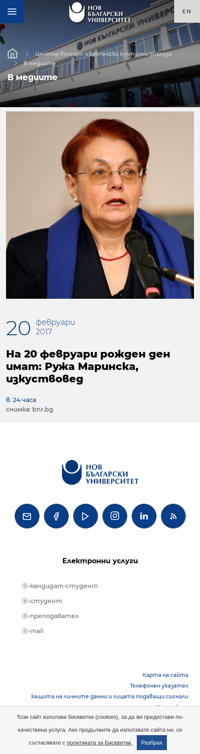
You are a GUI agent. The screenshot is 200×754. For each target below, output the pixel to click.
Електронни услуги (100, 561)
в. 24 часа (21, 400)
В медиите (40, 63)
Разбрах (152, 742)
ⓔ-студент (42, 601)
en (187, 11)
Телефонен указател (159, 685)
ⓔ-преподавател (50, 616)
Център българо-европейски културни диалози (103, 53)
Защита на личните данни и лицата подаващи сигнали (109, 696)
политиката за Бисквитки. (99, 742)
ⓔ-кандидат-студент (60, 586)
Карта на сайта (165, 675)
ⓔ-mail (32, 631)
